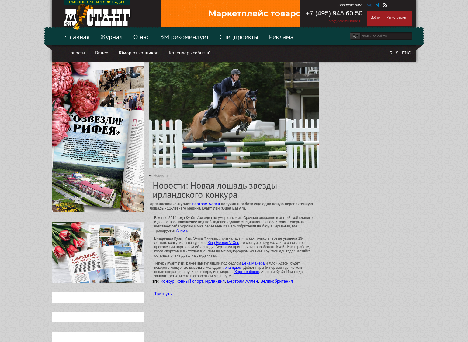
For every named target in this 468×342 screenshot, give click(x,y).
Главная (78, 36)
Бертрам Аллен (206, 204)
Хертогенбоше (246, 272)
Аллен (181, 230)
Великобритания (276, 281)
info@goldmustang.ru (345, 21)
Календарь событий (189, 53)
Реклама (281, 36)
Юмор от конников (138, 53)
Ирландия (215, 281)
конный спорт (190, 281)
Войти (375, 17)
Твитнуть (163, 293)
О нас (141, 36)
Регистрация (396, 17)
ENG (406, 52)
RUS (394, 52)
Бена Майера (253, 263)
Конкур (167, 281)
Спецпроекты (239, 36)
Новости (76, 53)
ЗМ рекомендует (184, 36)
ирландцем (232, 267)
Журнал (111, 36)
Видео (101, 53)
